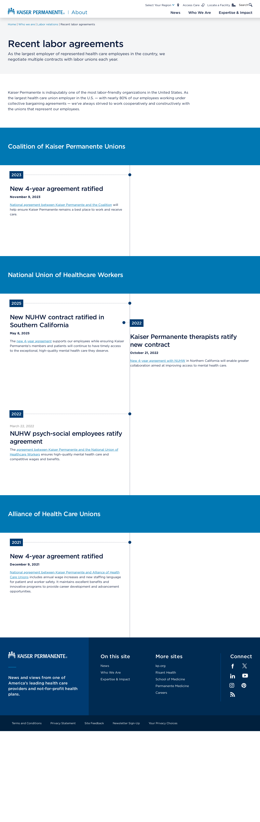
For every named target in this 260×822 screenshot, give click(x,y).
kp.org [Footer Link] (161, 666)
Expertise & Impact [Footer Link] (115, 679)
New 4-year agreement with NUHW (157, 361)
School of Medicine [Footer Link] (170, 679)
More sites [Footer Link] (169, 656)
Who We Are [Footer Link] (111, 672)
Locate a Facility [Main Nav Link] (218, 5)
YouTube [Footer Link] (245, 676)
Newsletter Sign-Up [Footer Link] (126, 723)
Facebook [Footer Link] (232, 666)
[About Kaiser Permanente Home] (48, 11)
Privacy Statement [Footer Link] (63, 723)
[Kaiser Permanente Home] (37, 657)
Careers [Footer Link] (161, 693)
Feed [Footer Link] (232, 694)
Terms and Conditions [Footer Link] (27, 723)
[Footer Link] (244, 667)
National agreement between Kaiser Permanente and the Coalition (61, 205)
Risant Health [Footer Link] (166, 672)
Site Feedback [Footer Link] (94, 723)
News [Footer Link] (105, 666)
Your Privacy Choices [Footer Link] (163, 723)
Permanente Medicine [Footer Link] (172, 686)
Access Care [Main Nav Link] (191, 5)
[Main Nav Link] (160, 5)
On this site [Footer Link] (115, 656)
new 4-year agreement (34, 341)
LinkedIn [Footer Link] (232, 676)
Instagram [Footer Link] (231, 685)
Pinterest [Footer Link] (243, 685)
